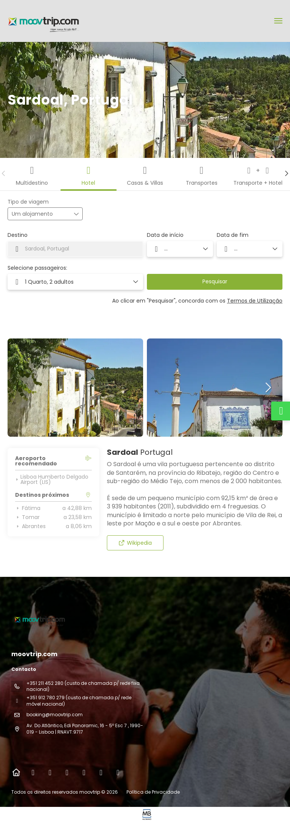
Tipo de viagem (28, 202)
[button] (4, 173)
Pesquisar (214, 281)
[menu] (278, 21)
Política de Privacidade (153, 792)
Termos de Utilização (254, 300)
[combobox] (75, 249)
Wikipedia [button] (135, 543)
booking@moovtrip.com (54, 714)
